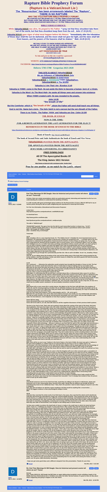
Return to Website (12, 174)
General (24, 174)
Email (30, 464)
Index (19, 174)
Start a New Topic (12, 184)
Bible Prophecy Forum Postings (34, 174)
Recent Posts (11, 175)
